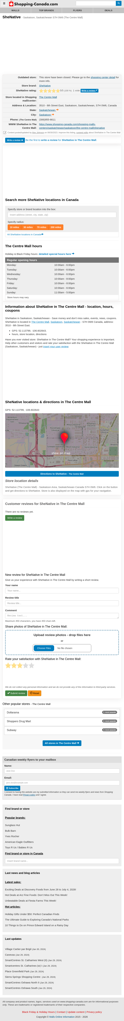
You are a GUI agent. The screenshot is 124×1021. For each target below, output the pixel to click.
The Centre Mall (48, 97)
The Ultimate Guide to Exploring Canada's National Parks (37, 919)
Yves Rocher (12, 836)
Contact (61, 1012)
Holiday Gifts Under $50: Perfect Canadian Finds (32, 914)
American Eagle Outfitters (19, 841)
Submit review (16, 693)
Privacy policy (29, 795)
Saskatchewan (72, 321)
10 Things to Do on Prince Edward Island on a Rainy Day (36, 925)
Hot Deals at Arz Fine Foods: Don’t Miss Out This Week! (36, 895)
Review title (12, 597)
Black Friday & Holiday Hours (38, 1012)
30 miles (28, 227)
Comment (11, 610)
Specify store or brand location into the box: (32, 209)
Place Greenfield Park (24, 971)
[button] (62, 440)
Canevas (17, 954)
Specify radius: (16, 221)
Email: (8, 777)
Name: (8, 765)
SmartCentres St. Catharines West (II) (33, 960)
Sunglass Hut (12, 825)
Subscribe (12, 788)
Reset (34, 693)
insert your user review (55, 346)
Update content (76, 1012)
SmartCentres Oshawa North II (29, 982)
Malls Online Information (62, 1017)
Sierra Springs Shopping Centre (30, 976)
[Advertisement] (28, 46)
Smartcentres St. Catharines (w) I (30, 965)
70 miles (41, 227)
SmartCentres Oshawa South (28, 988)
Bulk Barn (10, 830)
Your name (11, 585)
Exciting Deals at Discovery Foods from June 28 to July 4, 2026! (40, 889)
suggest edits (82, 132)
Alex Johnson (38, 132)
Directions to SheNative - (62, 473)
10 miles (14, 227)
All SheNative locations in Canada (25, 234)
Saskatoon (57, 321)
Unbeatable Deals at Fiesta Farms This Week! (30, 900)
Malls (15, 10)
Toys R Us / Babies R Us (18, 847)
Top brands (46, 10)
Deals (108, 10)
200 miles (56, 227)
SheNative (45, 85)
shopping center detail (103, 77)
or (62, 642)
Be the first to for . (61, 140)
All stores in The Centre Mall (62, 743)
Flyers (77, 10)
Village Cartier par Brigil (25, 949)
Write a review (90, 90)
